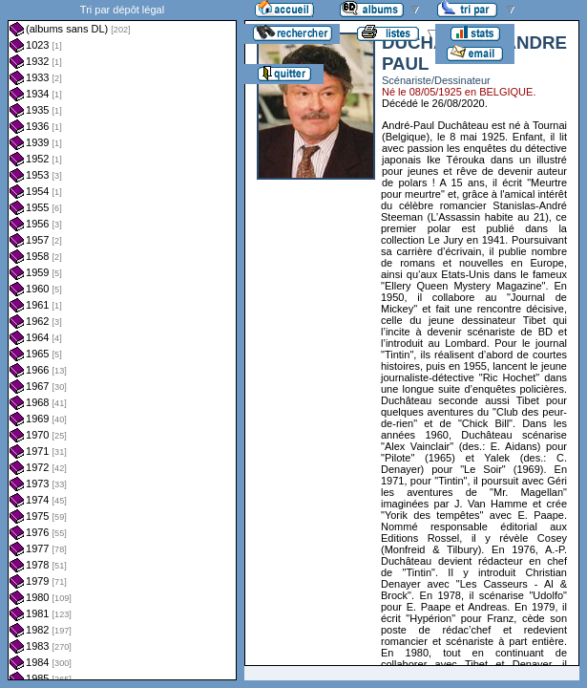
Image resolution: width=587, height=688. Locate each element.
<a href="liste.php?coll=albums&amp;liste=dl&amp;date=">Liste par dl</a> (122, 340)
